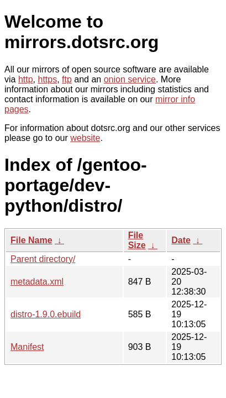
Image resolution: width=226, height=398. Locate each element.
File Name (31, 240)
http (25, 79)
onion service (130, 79)
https (47, 79)
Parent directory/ (42, 259)
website (85, 138)
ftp (67, 79)
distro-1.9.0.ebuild (45, 314)
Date (181, 240)
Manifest (27, 347)
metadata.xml (37, 281)
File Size (137, 240)
